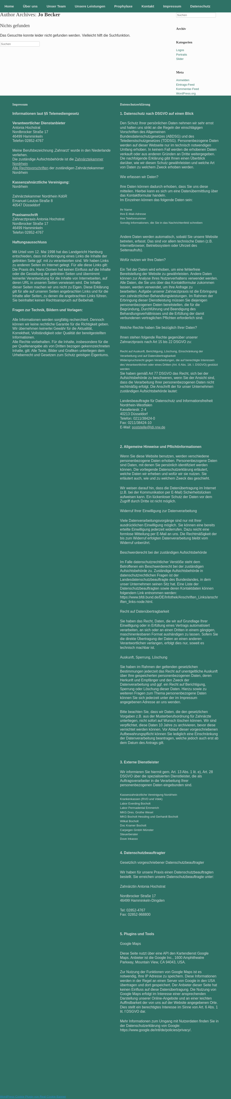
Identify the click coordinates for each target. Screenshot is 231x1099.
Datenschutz (200, 6)
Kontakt (147, 6)
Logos (180, 50)
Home (9, 6)
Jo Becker (49, 14)
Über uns (30, 6)
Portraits (181, 54)
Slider (180, 59)
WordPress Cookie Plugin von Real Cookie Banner (33, 1096)
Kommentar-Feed (187, 89)
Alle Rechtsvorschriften (30, 168)
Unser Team (56, 6)
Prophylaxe (123, 6)
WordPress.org (186, 93)
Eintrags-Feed (185, 84)
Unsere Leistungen (90, 6)
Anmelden (182, 80)
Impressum (172, 6)
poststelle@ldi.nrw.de (148, 427)
